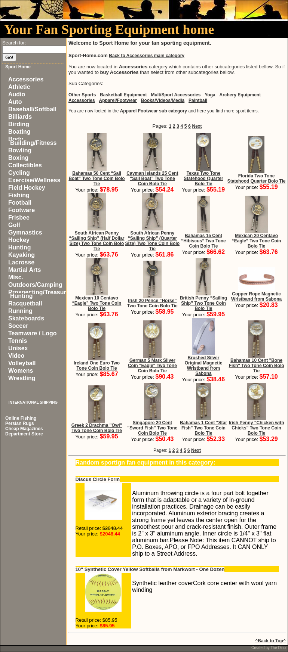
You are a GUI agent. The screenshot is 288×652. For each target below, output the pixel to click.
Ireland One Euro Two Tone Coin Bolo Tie (97, 365)
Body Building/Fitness (32, 141)
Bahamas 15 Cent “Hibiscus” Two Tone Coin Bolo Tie (203, 241)
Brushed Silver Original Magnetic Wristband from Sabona (204, 365)
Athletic (19, 87)
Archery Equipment (240, 94)
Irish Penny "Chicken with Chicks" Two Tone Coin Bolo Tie (256, 428)
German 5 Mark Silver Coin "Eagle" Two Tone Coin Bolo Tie (152, 365)
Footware (21, 210)
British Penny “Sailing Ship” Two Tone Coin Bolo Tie (203, 303)
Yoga (210, 94)
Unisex (18, 348)
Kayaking (21, 255)
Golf (14, 225)
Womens (20, 370)
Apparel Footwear (139, 111)
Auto (15, 102)
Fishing (19, 195)
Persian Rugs (19, 423)
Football (19, 202)
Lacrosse (21, 262)
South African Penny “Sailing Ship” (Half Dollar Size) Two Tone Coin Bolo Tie (97, 240)
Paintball (198, 100)
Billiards (20, 117)
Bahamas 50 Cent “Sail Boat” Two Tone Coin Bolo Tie (96, 178)
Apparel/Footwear (118, 100)
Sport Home (18, 66)
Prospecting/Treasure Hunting (39, 294)
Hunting (19, 247)
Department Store (24, 434)
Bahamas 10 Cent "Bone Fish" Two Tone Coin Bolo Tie (256, 365)
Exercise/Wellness (34, 180)
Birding (18, 124)
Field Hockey (26, 187)
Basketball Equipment (123, 94)
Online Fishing (20, 418)
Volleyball (22, 363)
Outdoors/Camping (35, 285)
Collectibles (25, 165)
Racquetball (25, 303)
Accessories (25, 79)
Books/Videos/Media (162, 100)
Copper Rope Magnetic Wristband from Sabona (256, 296)
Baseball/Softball (32, 109)
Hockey (19, 240)
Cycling (19, 173)
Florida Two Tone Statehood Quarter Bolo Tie (256, 178)
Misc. (15, 277)
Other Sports (82, 94)
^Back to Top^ (270, 640)
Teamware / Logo (32, 333)
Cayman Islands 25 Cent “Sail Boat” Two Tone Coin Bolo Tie (152, 178)
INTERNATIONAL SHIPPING (33, 402)
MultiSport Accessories (175, 94)
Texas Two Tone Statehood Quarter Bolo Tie (203, 178)
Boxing (18, 158)
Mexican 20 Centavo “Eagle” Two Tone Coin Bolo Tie (256, 241)
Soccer (18, 326)
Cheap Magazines (24, 428)
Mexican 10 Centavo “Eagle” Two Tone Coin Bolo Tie (97, 303)
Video (16, 356)
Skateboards (26, 318)
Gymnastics (25, 232)
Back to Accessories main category (146, 55)
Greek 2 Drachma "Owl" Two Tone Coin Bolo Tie (96, 428)
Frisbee (19, 217)
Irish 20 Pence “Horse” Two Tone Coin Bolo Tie (152, 303)
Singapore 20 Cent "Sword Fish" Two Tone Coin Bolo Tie (153, 428)
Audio (16, 94)
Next (197, 126)
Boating (19, 131)
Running (20, 311)
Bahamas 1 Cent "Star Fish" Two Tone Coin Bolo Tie (203, 428)
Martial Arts (24, 270)
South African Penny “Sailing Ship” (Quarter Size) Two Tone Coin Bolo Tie (152, 240)
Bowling (19, 150)
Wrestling (22, 378)
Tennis (17, 341)
